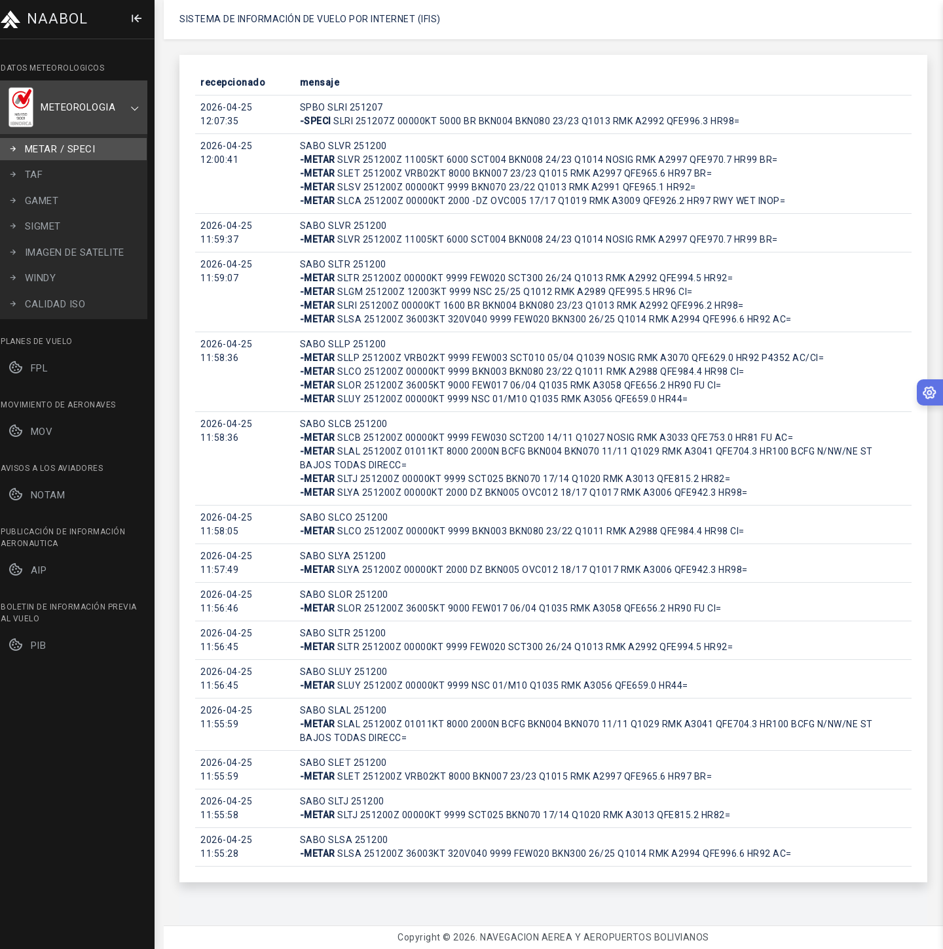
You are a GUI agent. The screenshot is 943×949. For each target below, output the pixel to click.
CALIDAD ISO (55, 304)
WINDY (41, 278)
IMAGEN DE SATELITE (75, 252)
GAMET (42, 201)
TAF (34, 174)
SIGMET (43, 226)
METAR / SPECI (60, 149)
